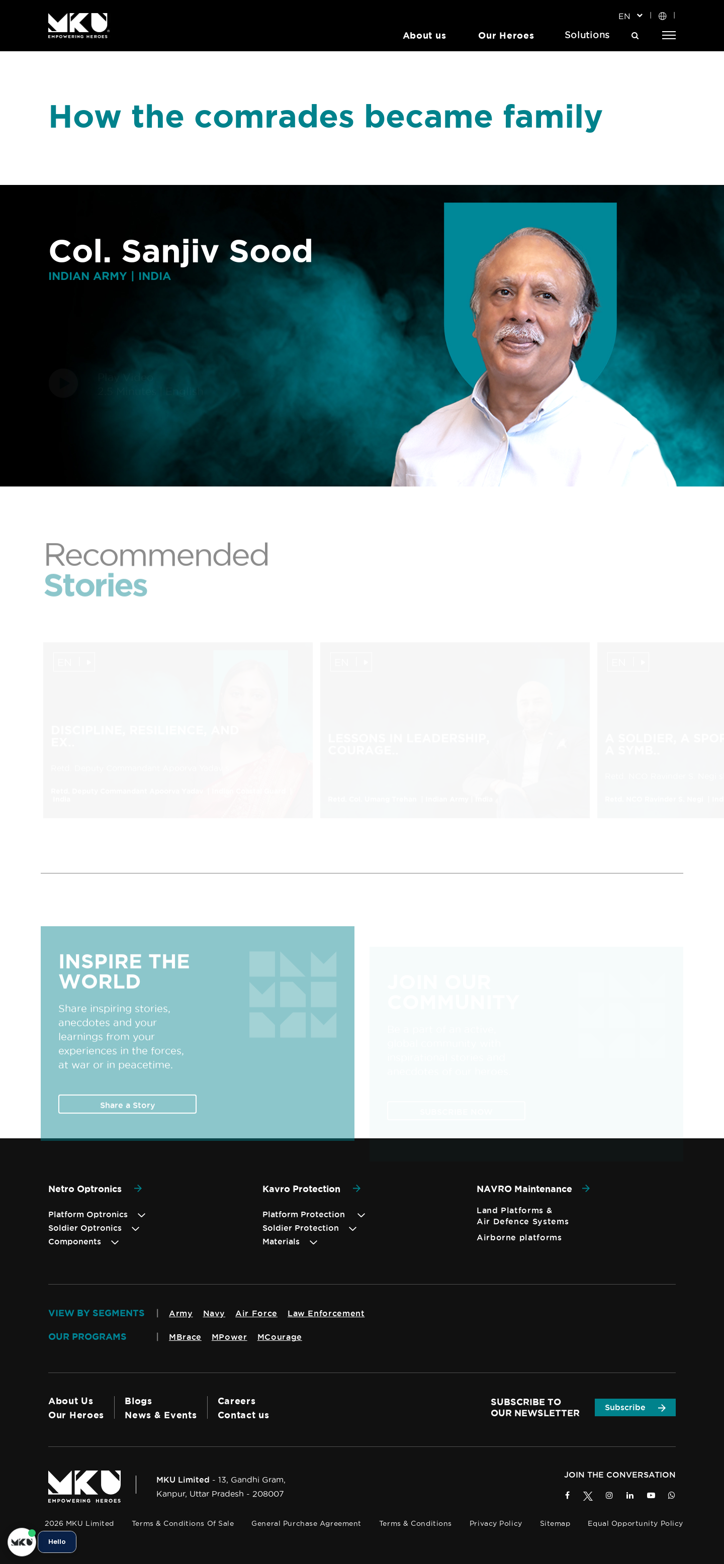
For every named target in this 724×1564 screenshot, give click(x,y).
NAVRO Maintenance (533, 1189)
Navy (214, 1313)
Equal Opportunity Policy (635, 1523)
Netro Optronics (95, 1189)
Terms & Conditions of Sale (183, 1523)
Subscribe (635, 1407)
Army (181, 1313)
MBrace (185, 1336)
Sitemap (555, 1523)
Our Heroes (506, 35)
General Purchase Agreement (306, 1523)
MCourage (279, 1336)
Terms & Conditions (415, 1523)
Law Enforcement (326, 1313)
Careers (237, 1401)
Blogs (138, 1401)
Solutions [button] (587, 35)
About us (424, 35)
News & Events (161, 1415)
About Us (71, 1401)
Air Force (256, 1313)
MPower (229, 1336)
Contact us (243, 1415)
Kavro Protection (311, 1189)
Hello (57, 1541)
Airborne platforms (519, 1237)
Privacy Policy (496, 1523)
